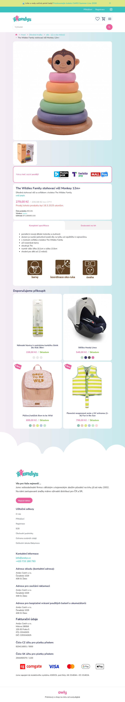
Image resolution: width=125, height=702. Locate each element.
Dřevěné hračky (35, 34)
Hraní (23, 34)
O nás (18, 514)
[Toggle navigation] (109, 18)
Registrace (99, 9)
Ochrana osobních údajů (26, 538)
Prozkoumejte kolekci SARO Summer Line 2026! (75, 3)
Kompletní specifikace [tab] (39, 225)
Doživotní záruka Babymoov (28, 543)
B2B (17, 528)
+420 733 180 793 (26, 561)
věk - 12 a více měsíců (55, 34)
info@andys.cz (23, 557)
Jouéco (24, 213)
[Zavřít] (110, 3)
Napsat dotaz (24, 500)
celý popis (20, 195)
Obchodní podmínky (24, 533)
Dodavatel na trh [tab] (88, 225)
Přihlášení (88, 9)
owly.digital (75, 697)
